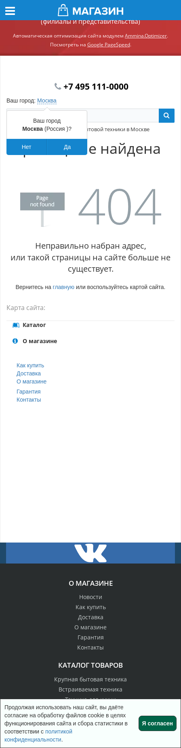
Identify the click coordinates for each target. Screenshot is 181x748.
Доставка (29, 373)
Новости (90, 597)
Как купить (30, 365)
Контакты (29, 399)
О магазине (31, 381)
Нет (27, 147)
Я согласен (157, 723)
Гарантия (29, 391)
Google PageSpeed (108, 44)
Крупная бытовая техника (90, 679)
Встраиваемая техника (90, 689)
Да (67, 147)
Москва (47, 100)
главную (63, 287)
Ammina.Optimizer (146, 35)
